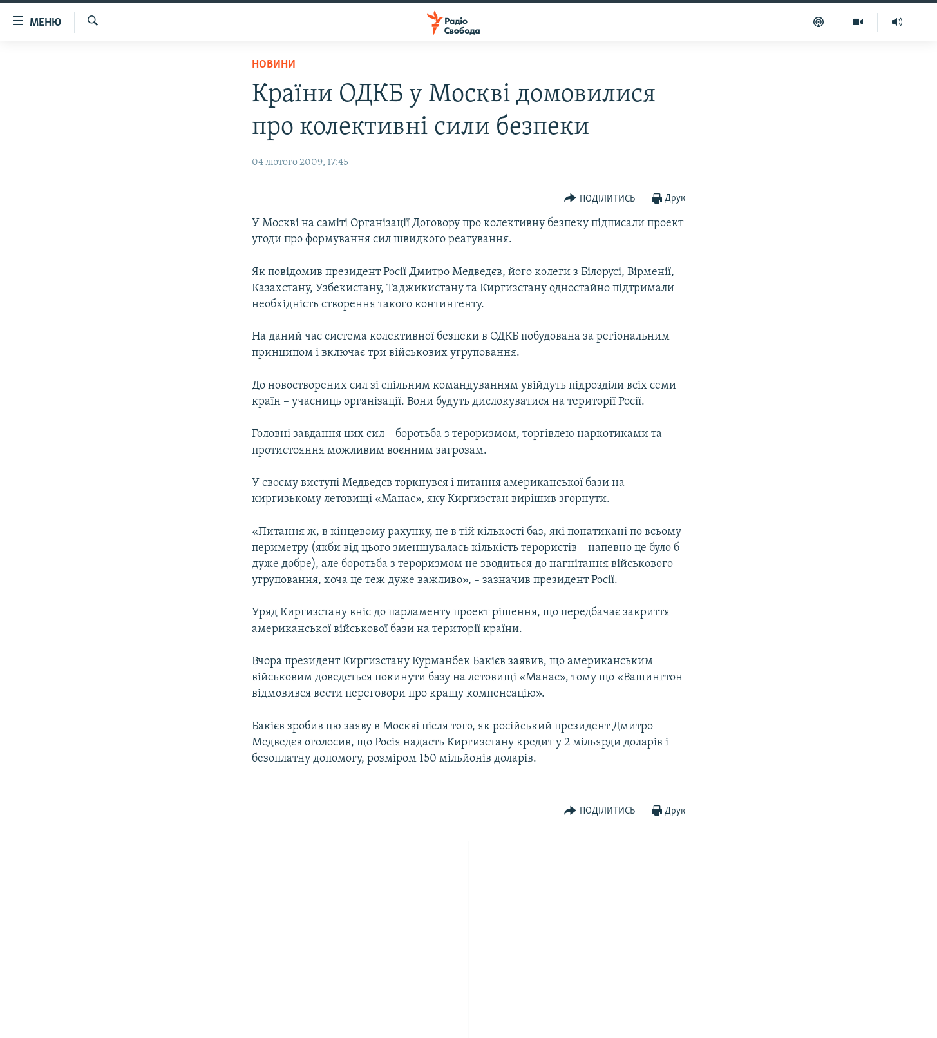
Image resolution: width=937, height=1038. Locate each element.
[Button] (599, 198)
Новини (274, 65)
